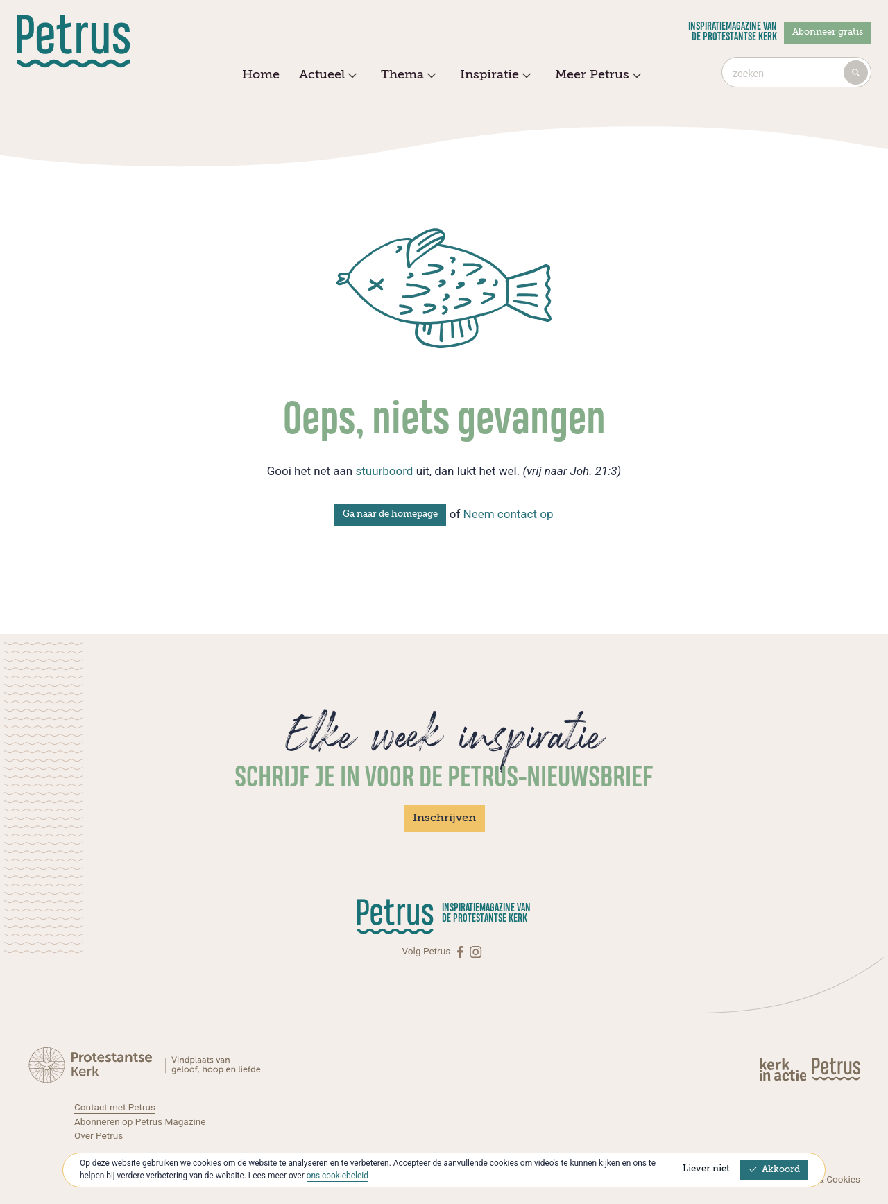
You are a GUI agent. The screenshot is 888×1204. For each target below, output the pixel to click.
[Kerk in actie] (784, 1068)
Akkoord (774, 1169)
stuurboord (384, 471)
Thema (406, 76)
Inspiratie (493, 76)
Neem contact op (508, 514)
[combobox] (796, 72)
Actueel (326, 76)
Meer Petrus (596, 76)
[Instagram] (475, 951)
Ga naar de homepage (390, 514)
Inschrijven (444, 818)
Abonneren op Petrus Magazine (140, 1121)
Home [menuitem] (261, 75)
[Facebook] (461, 951)
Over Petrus (98, 1135)
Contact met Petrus (114, 1106)
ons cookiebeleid (337, 1175)
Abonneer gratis (827, 32)
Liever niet (706, 1168)
